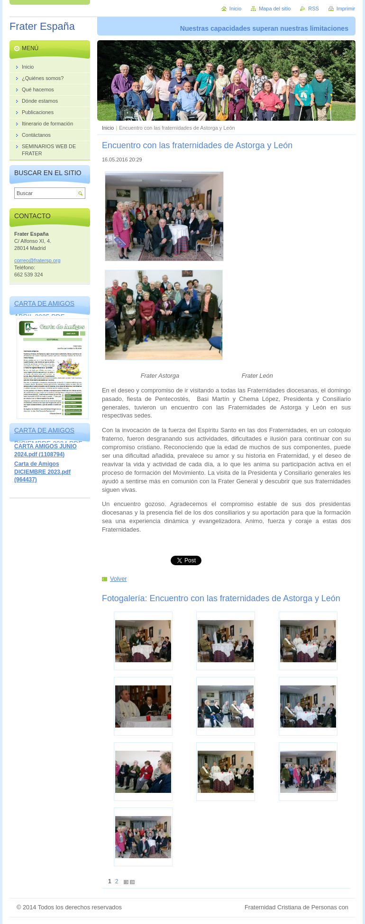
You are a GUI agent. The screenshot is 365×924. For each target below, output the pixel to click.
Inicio (108, 128)
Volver (118, 578)
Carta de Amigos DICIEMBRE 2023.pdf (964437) (42, 472)
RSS (313, 8)
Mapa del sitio (275, 8)
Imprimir (346, 8)
